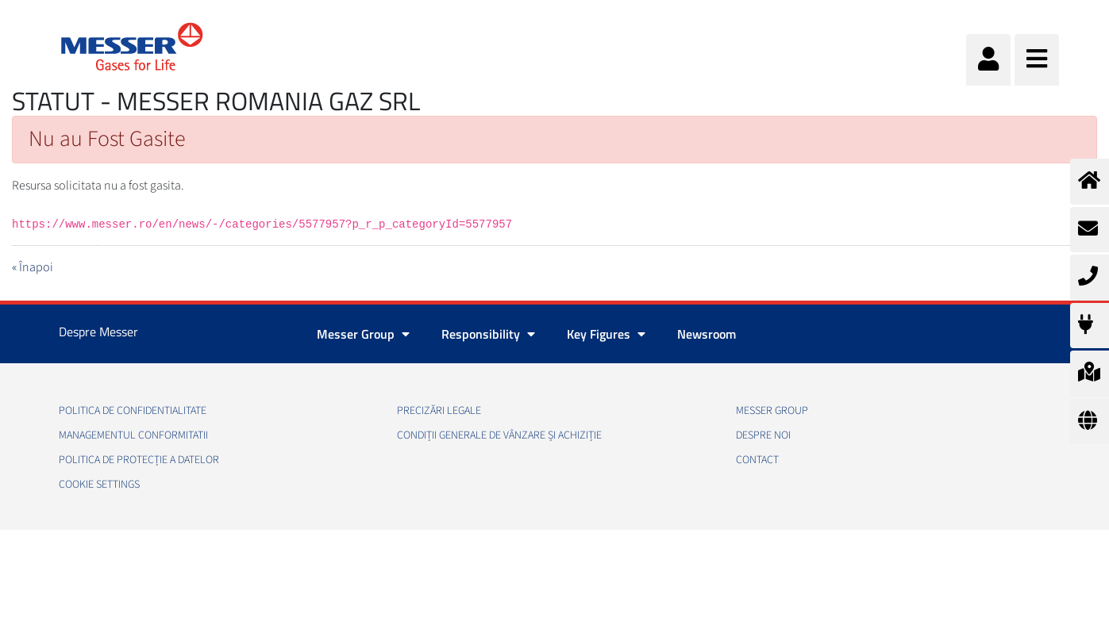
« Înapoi (32, 267)
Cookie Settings (99, 485)
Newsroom (706, 333)
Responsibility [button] (488, 333)
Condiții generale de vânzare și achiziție (499, 435)
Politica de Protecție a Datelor (139, 460)
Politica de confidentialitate (132, 411)
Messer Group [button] (363, 333)
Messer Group (772, 411)
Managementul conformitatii (133, 435)
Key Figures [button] (606, 333)
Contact (757, 460)
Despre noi (763, 435)
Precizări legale (439, 411)
